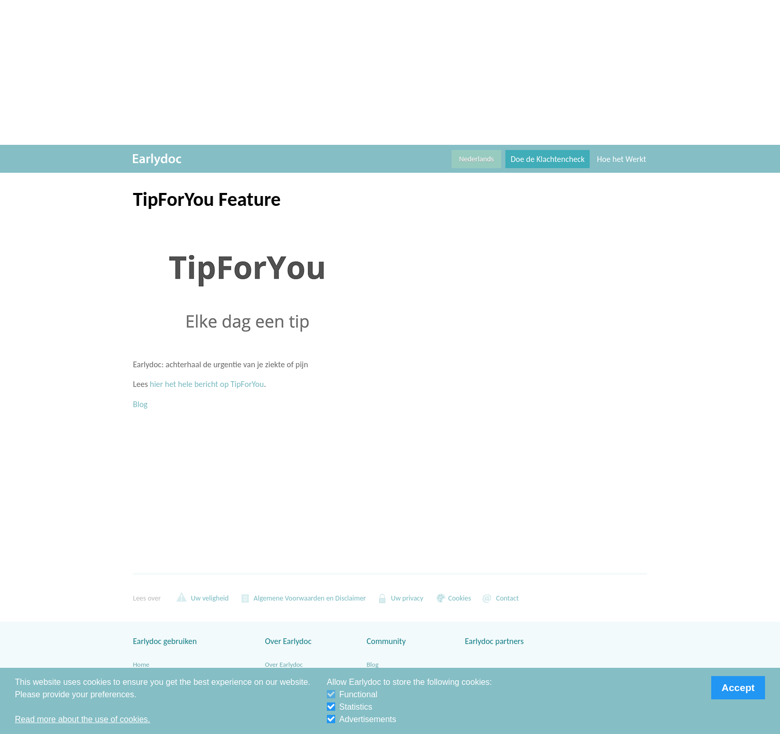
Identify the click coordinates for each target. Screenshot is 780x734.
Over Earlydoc (284, 664)
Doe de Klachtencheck (547, 159)
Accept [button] (738, 687)
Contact (500, 598)
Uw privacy (400, 598)
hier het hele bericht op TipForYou (207, 384)
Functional (352, 694)
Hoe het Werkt (621, 159)
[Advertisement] (390, 72)
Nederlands (476, 158)
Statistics (349, 706)
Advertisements (361, 719)
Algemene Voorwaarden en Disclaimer (302, 598)
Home (141, 664)
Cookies (452, 598)
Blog (140, 404)
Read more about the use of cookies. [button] (83, 719)
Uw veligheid (202, 598)
